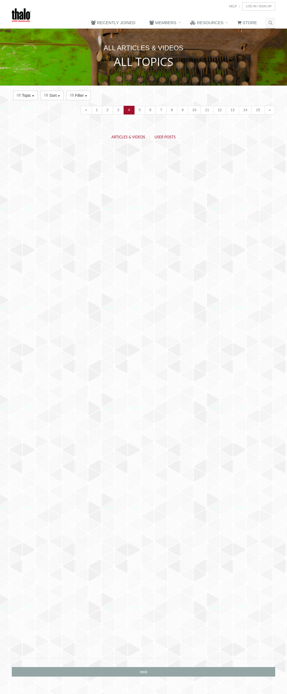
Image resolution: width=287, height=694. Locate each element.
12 (220, 110)
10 (194, 110)
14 (245, 110)
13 (232, 110)
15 (258, 110)
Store (247, 22)
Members (162, 22)
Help (233, 6)
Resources (206, 22)
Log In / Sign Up (259, 6)
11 (207, 110)
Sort (52, 95)
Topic (25, 95)
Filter (78, 95)
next (143, 672)
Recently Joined (113, 22)
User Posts (165, 137)
